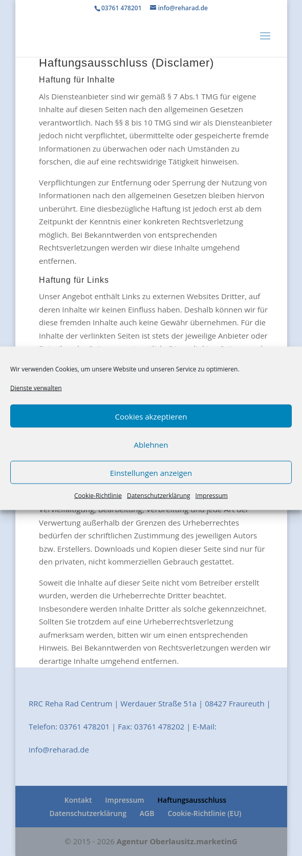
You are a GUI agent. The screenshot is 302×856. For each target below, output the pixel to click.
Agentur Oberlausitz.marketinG (177, 841)
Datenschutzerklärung (158, 495)
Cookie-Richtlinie (98, 495)
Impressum (212, 495)
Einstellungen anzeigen (151, 472)
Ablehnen (151, 444)
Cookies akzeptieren (151, 416)
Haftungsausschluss (192, 800)
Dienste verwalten (36, 387)
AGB (147, 813)
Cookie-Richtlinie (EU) (204, 813)
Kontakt (78, 800)
